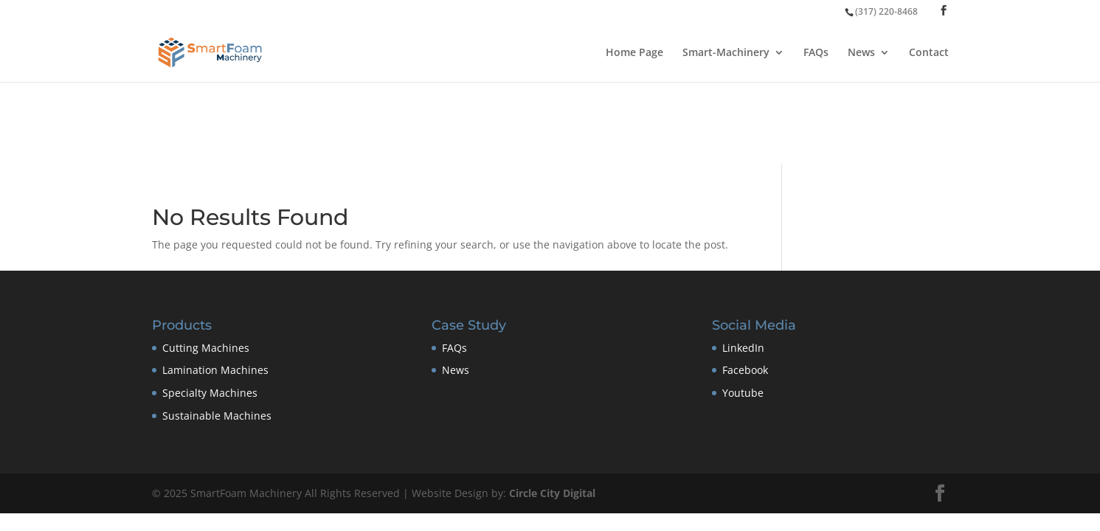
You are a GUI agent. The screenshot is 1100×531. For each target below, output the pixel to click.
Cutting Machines (205, 348)
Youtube (743, 393)
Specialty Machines (209, 393)
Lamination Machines (215, 370)
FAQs (816, 53)
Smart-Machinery (725, 53)
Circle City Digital (552, 493)
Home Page (634, 53)
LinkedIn (743, 348)
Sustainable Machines (216, 416)
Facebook (745, 370)
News (861, 53)
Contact (929, 53)
